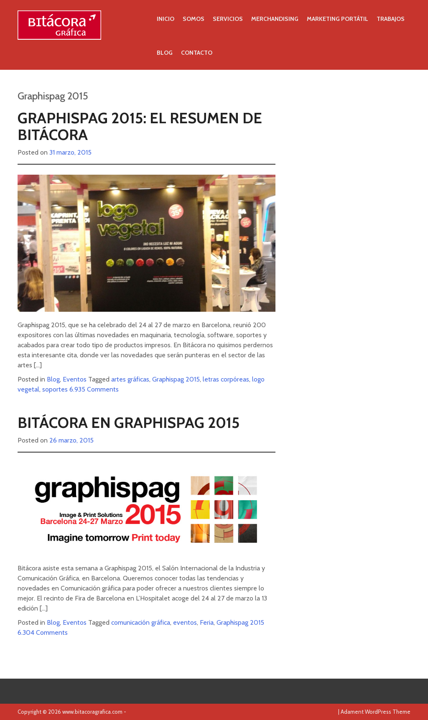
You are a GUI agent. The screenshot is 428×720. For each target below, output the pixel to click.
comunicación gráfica (140, 622)
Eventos (75, 379)
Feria (207, 622)
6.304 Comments (43, 632)
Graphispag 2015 (176, 379)
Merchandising (274, 19)
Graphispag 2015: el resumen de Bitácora (140, 126)
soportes (55, 389)
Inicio (165, 19)
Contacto (196, 52)
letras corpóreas (226, 379)
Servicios (228, 19)
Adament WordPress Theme (375, 711)
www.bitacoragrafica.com (92, 711)
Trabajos (391, 19)
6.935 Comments (94, 389)
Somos (193, 19)
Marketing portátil (337, 19)
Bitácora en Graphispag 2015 (128, 422)
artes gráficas (130, 379)
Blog (165, 52)
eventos (185, 622)
